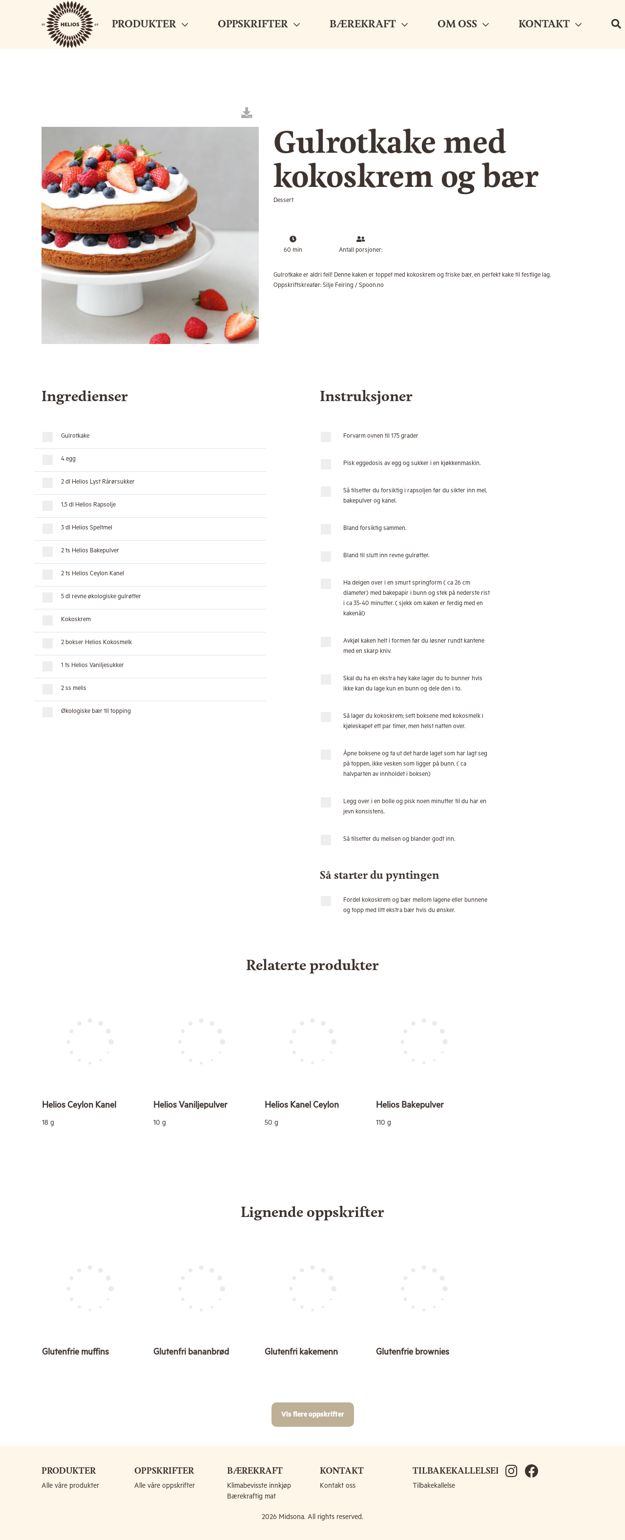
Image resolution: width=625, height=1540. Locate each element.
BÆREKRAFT (369, 24)
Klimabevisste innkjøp (259, 1486)
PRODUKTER (150, 24)
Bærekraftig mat (251, 1496)
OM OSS (463, 24)
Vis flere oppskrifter (312, 1414)
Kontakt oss (337, 1486)
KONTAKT (550, 24)
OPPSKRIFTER (259, 24)
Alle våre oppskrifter (164, 1486)
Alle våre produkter (70, 1486)
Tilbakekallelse (434, 1486)
